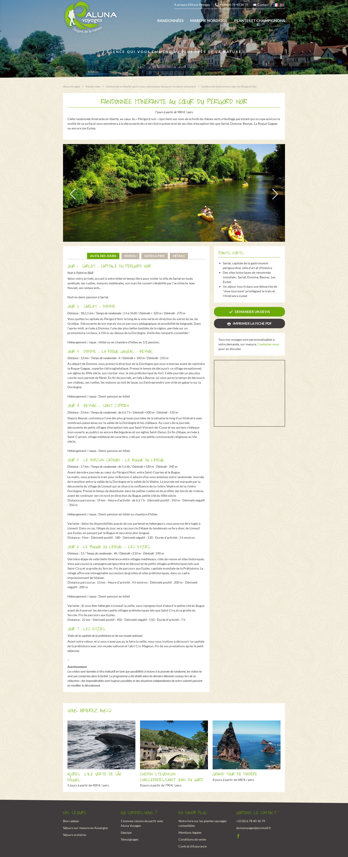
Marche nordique (208, 20)
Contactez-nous (268, 344)
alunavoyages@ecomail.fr (253, 827)
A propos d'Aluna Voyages (192, 4)
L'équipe (126, 832)
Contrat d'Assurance (192, 846)
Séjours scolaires (74, 834)
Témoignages (129, 839)
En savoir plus (192, 812)
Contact (263, 4)
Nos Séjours (74, 812)
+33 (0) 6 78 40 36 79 (233, 4)
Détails (179, 255)
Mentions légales (190, 832)
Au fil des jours (103, 255)
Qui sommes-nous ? (139, 812)
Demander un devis (252, 311)
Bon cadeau (71, 820)
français (276, 5)
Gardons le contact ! (257, 812)
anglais (282, 5)
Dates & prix (154, 255)
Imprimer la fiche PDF (252, 323)
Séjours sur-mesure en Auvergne (85, 827)
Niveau (130, 255)
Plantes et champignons (259, 20)
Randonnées (170, 20)
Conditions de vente (192, 839)
